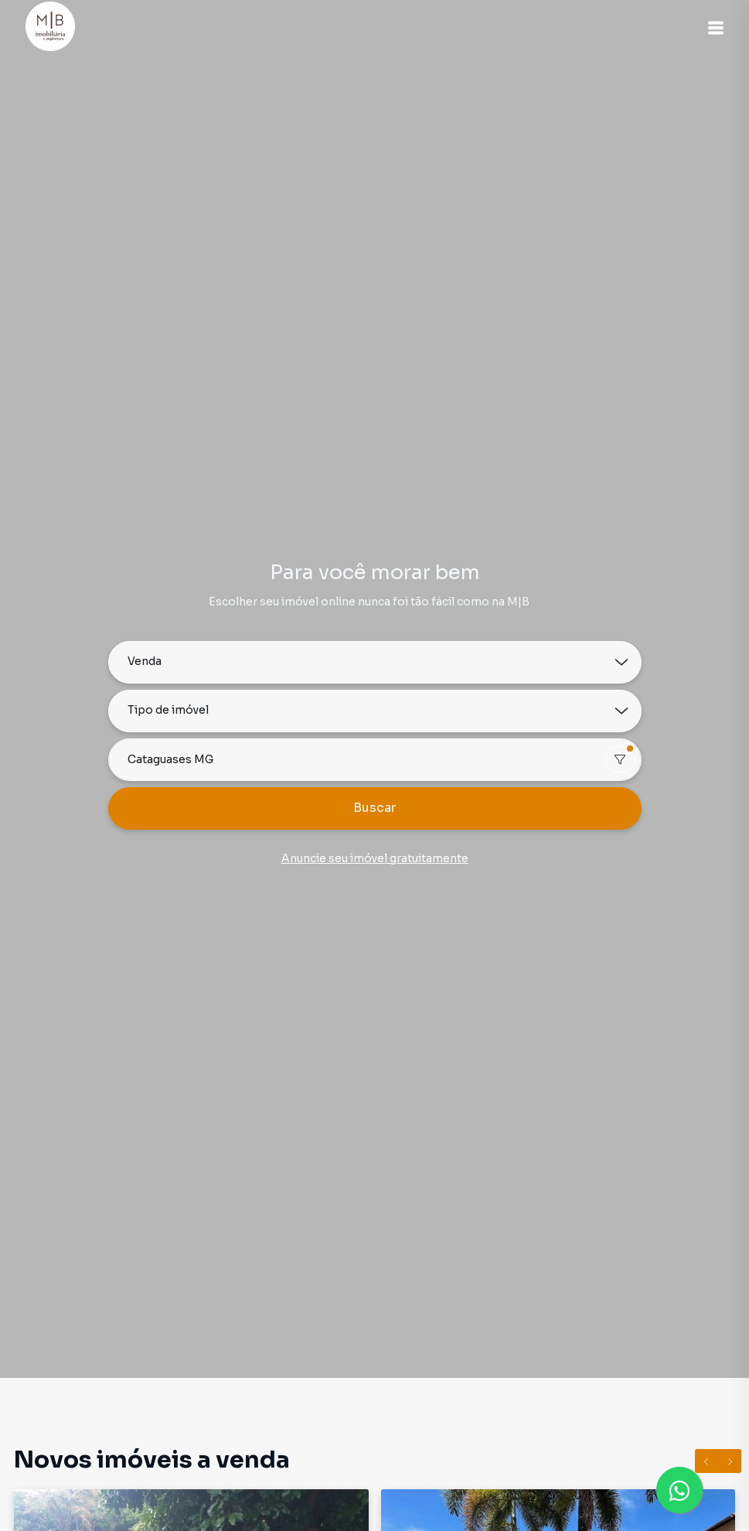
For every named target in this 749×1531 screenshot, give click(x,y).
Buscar (374, 808)
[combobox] (375, 759)
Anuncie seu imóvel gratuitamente (374, 858)
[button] (710, 28)
